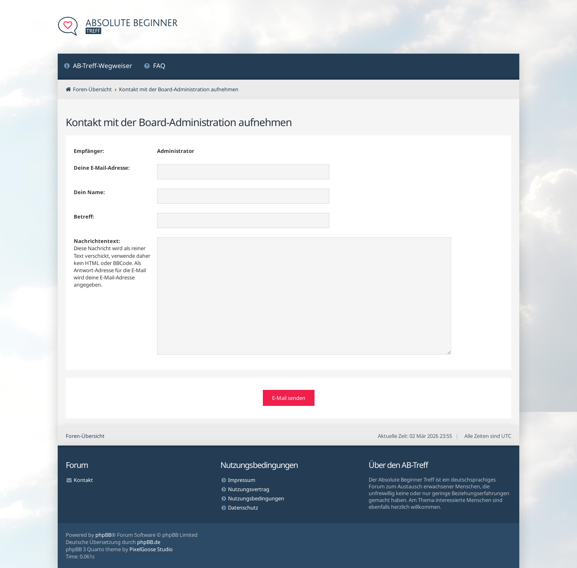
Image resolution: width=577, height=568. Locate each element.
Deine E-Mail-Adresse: (102, 167)
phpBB (103, 534)
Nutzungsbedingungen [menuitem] (256, 498)
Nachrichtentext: (97, 241)
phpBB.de (148, 542)
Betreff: (84, 216)
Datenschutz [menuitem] (243, 507)
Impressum (241, 480)
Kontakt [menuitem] (83, 480)
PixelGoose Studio (151, 549)
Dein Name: (89, 192)
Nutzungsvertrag (248, 489)
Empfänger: (89, 151)
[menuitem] (98, 67)
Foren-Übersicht (85, 436)
